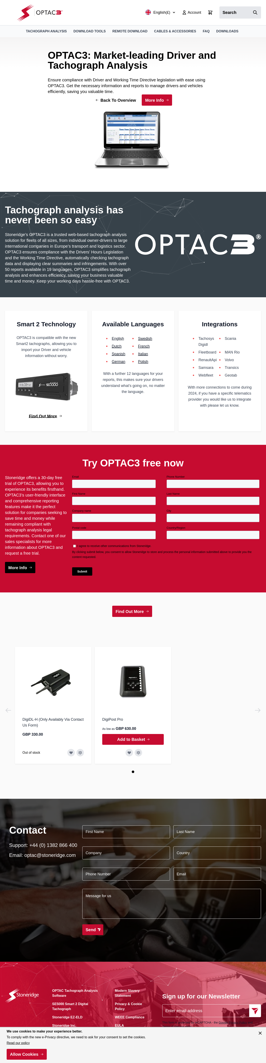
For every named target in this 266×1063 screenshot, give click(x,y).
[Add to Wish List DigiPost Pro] (129, 752)
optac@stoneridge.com (50, 855)
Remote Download (130, 31)
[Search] (255, 12)
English (118, 338)
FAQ (206, 31)
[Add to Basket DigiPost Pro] (133, 739)
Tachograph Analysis (46, 31)
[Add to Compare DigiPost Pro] (138, 752)
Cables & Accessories (175, 31)
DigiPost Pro (112, 719)
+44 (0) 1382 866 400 (53, 845)
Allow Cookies (24, 1054)
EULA (119, 1025)
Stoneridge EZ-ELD (67, 1017)
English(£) (160, 12)
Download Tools (89, 31)
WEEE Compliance (129, 1017)
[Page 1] (133, 772)
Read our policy (18, 1043)
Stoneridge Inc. (64, 1025)
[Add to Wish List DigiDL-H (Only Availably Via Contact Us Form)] (71, 752)
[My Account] (191, 12)
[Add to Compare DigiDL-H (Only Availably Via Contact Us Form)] (80, 752)
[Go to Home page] (42, 12)
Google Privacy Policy (233, 1022)
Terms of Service (173, 1026)
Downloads (227, 31)
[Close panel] (260, 1033)
